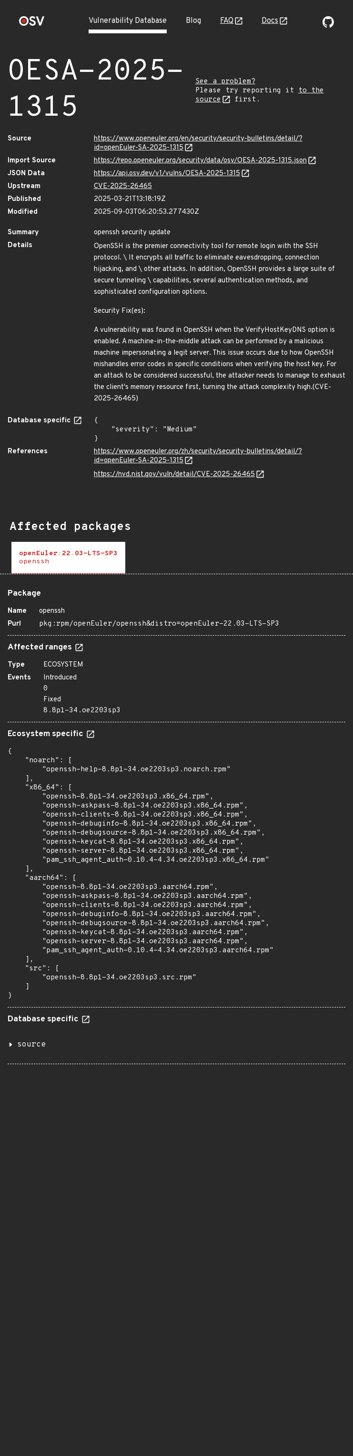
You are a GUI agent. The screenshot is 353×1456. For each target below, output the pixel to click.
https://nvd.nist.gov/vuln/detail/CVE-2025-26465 (174, 474)
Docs (270, 21)
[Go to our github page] (328, 25)
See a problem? (225, 81)
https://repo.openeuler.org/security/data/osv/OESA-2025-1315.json (200, 160)
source (31, 1044)
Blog (193, 21)
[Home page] (32, 24)
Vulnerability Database (128, 21)
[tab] (68, 558)
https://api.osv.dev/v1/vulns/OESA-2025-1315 (167, 173)
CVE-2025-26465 (123, 186)
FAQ (226, 21)
